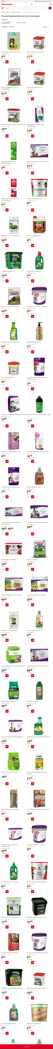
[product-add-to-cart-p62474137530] (7, 245)
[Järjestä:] (46, 26)
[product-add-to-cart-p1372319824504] (7, 856)
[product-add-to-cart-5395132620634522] (7, 388)
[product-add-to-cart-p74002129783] (32, 927)
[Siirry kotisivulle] (7, 4)
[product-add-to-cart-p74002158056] (32, 245)
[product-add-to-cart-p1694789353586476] (7, 496)
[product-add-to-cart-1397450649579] (7, 173)
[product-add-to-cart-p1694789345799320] (32, 856)
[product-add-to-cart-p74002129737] (7, 61)
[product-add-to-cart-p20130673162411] (32, 640)
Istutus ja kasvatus (15, 12)
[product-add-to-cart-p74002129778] (7, 1033)
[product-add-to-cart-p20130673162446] (32, 280)
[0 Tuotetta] (51, 4)
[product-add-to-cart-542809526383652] (32, 210)
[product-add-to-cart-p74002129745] (7, 280)
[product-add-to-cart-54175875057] (7, 351)
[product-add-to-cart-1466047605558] (7, 569)
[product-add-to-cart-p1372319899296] (7, 135)
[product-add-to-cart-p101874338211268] (32, 891)
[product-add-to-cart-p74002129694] (7, 997)
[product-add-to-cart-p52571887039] (32, 746)
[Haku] (50, 8)
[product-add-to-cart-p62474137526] (7, 927)
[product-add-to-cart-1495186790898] (32, 962)
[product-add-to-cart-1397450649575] (7, 210)
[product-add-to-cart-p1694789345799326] (32, 388)
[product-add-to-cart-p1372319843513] (32, 1033)
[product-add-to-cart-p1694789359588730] (32, 819)
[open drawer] (2, 8)
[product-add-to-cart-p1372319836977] (32, 173)
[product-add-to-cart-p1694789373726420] (32, 783)
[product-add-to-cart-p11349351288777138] (7, 640)
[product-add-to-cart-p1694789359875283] (7, 461)
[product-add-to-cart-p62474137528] (7, 819)
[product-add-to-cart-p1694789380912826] (7, 711)
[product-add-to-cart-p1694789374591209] (7, 675)
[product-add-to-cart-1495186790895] (7, 746)
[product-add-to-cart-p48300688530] (7, 891)
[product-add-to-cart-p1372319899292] (32, 569)
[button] (32, 4)
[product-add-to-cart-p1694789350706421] (32, 533)
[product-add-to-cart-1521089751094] (32, 135)
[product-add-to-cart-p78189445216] (32, 351)
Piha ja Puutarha (5, 12)
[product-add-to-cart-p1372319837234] (7, 98)
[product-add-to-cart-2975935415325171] (32, 61)
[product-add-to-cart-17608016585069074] (32, 98)
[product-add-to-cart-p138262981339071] (32, 426)
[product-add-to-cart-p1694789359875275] (7, 962)
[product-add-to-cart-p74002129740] (32, 496)
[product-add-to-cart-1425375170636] (32, 461)
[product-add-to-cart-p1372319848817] (32, 604)
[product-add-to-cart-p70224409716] (7, 783)
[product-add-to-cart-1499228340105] (7, 316)
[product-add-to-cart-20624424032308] (32, 997)
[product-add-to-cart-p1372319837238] (32, 675)
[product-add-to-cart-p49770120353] (7, 426)
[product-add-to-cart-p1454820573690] (7, 533)
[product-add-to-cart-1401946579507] (32, 316)
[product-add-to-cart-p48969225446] (7, 604)
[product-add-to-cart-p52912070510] (32, 711)
